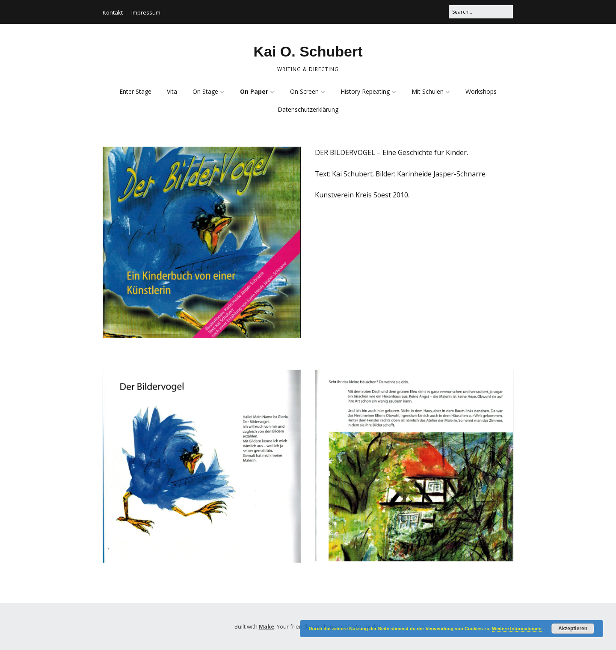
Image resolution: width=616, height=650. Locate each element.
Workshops (481, 91)
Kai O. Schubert (307, 51)
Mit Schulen (428, 91)
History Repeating (365, 91)
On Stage (205, 91)
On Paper (254, 91)
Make (266, 626)
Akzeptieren (572, 629)
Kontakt (113, 12)
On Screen (304, 91)
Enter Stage (135, 91)
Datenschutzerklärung (308, 109)
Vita (172, 91)
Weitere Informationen (517, 628)
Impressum (145, 12)
